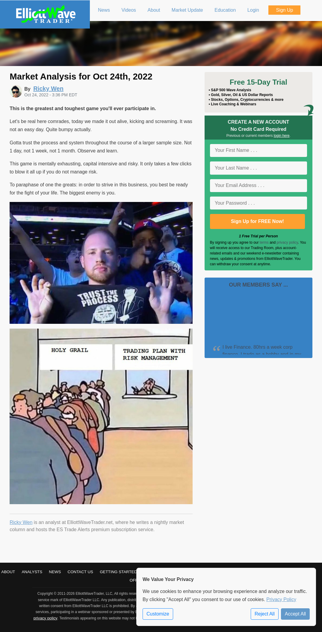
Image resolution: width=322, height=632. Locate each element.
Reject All (265, 613)
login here (282, 136)
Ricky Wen (21, 522)
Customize (157, 613)
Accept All (295, 613)
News (55, 572)
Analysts (32, 572)
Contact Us (80, 572)
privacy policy (287, 242)
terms (264, 242)
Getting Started (118, 572)
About (8, 572)
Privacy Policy (281, 599)
